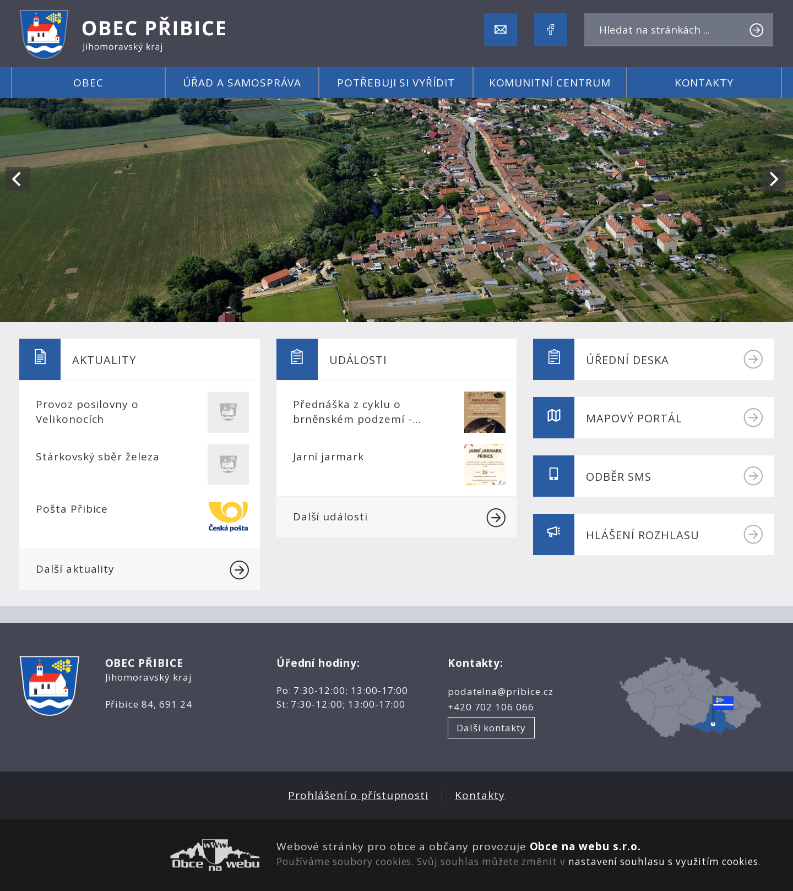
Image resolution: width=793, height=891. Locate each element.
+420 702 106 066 (491, 706)
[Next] (773, 179)
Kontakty (704, 82)
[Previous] (18, 179)
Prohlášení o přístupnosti (358, 795)
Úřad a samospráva (242, 82)
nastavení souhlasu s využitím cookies (663, 861)
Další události (399, 518)
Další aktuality (142, 570)
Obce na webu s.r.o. (585, 846)
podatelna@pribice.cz (500, 691)
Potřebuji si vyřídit (396, 82)
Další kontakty (491, 727)
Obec (88, 82)
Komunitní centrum (550, 82)
